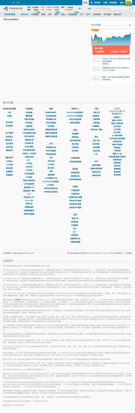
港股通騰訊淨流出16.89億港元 (115, 68)
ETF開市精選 (117, 135)
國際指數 (29, 116)
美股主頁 (75, 218)
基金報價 (96, 144)
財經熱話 (117, 148)
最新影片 (117, 117)
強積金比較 (96, 172)
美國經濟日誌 (75, 239)
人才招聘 (9, 165)
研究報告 (75, 151)
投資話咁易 (117, 142)
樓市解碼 (117, 175)
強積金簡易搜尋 (96, 169)
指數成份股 (29, 140)
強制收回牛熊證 (75, 207)
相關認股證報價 (51, 130)
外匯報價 (96, 116)
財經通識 (117, 163)
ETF (29, 160)
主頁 (9, 112)
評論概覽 (75, 134)
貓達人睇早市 (117, 120)
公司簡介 (9, 161)
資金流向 (51, 168)
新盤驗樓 (117, 169)
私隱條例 (9, 175)
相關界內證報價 (51, 136)
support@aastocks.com (23, 253)
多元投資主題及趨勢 (117, 139)
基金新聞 (96, 147)
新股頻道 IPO (29, 187)
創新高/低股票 (29, 130)
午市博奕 (117, 129)
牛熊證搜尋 (75, 190)
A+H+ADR (29, 200)
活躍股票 (29, 126)
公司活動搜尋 (29, 184)
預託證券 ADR (29, 197)
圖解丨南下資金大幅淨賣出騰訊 (116, 77)
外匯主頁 (96, 112)
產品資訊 (9, 122)
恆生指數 (96, 25)
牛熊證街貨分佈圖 (75, 197)
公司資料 (51, 185)
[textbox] (113, 8)
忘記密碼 (9, 144)
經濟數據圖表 (29, 211)
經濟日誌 (29, 204)
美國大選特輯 (117, 145)
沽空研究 (29, 167)
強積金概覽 (96, 165)
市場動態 (75, 225)
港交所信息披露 (75, 119)
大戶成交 (51, 164)
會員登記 (9, 137)
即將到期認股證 (75, 179)
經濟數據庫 (29, 207)
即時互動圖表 (51, 123)
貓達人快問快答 (117, 123)
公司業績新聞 (29, 174)
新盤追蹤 (117, 172)
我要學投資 (117, 160)
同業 (51, 171)
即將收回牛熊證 (75, 201)
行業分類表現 (29, 136)
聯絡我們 (9, 150)
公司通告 (29, 163)
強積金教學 (96, 175)
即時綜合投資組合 (51, 192)
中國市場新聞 (75, 123)
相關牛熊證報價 (51, 133)
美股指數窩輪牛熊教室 (117, 157)
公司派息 (29, 170)
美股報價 (75, 222)
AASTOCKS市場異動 (51, 182)
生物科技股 (29, 157)
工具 (96, 154)
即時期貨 (29, 123)
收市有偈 (117, 126)
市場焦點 (117, 151)
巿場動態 (96, 126)
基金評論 (75, 144)
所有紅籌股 (29, 147)
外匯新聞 (96, 119)
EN (18, 2)
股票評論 (75, 137)
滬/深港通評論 (75, 140)
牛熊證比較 (75, 194)
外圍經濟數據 (75, 242)
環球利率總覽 (29, 214)
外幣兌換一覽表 (96, 130)
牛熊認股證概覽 (75, 162)
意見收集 (9, 147)
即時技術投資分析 (51, 188)
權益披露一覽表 (29, 191)
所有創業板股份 (29, 150)
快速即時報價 (51, 112)
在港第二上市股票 (29, 154)
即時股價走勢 (51, 154)
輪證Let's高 (117, 154)
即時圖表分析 (51, 119)
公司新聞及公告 (51, 178)
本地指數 (29, 112)
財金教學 (9, 126)
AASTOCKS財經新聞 (75, 112)
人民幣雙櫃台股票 (29, 133)
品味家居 (117, 166)
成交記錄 (51, 161)
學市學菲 (117, 132)
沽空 (51, 158)
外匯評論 (75, 147)
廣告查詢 (9, 168)
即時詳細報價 (51, 116)
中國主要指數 (29, 119)
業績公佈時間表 (29, 180)
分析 (75, 229)
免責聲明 (9, 172)
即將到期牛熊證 (75, 204)
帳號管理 (9, 140)
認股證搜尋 (75, 173)
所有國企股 (29, 143)
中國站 (9, 116)
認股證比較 (75, 176)
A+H (29, 194)
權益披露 (51, 175)
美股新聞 (75, 235)
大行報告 (29, 177)
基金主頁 (96, 140)
